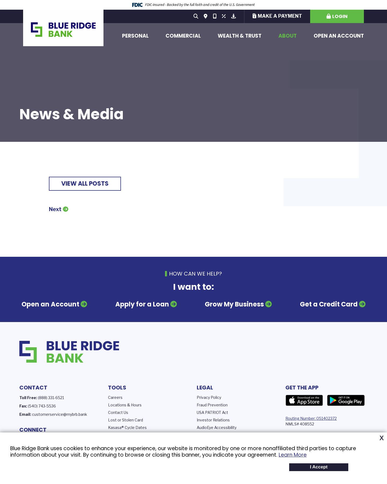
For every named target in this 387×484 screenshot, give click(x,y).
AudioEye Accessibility (216, 427)
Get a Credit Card (329, 304)
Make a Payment (280, 16)
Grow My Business (234, 304)
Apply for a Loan (142, 304)
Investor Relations (213, 420)
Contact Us (118, 412)
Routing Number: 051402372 (311, 418)
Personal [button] (135, 35)
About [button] (287, 35)
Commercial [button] (183, 35)
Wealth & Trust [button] (239, 35)
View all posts (85, 183)
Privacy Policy (209, 397)
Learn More (293, 454)
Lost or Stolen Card (125, 420)
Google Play (346, 400)
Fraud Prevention (212, 405)
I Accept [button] (319, 466)
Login (339, 16)
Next (55, 209)
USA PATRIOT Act (212, 412)
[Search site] (196, 16)
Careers (115, 397)
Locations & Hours (125, 405)
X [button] (381, 438)
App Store (304, 400)
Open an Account (339, 35)
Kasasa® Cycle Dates (127, 427)
